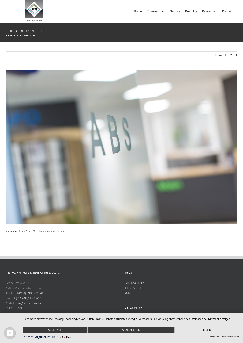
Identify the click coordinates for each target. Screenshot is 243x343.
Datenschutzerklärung (230, 337)
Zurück (222, 55)
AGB (127, 293)
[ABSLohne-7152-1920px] (121, 147)
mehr (207, 330)
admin (13, 231)
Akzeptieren (131, 330)
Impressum (214, 337)
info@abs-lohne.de (28, 303)
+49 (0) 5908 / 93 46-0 (32, 293)
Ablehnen (55, 330)
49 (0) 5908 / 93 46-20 (27, 298)
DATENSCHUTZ (134, 283)
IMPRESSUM (132, 288)
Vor (232, 55)
